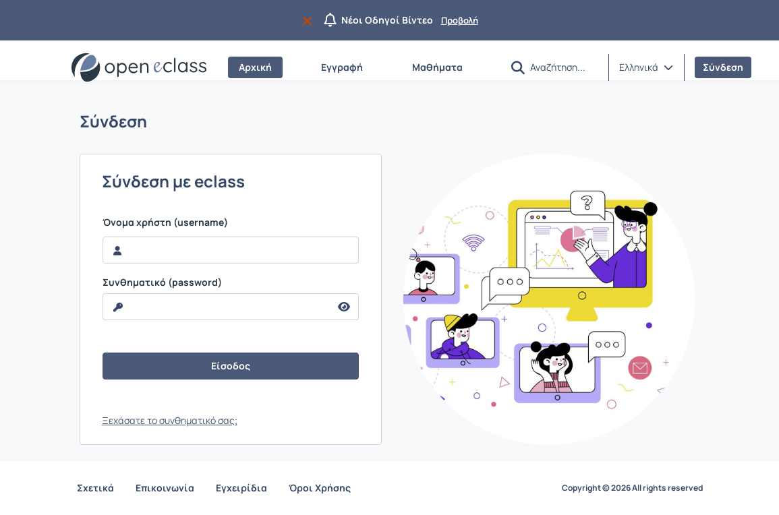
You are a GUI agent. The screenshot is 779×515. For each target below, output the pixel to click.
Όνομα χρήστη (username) (165, 222)
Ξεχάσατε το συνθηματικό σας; (169, 420)
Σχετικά (95, 487)
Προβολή (459, 20)
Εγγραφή (342, 67)
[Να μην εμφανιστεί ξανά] (309, 20)
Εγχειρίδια (241, 487)
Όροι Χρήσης (320, 487)
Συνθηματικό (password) (162, 282)
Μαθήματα (437, 67)
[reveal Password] (216, 306)
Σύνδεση (723, 67)
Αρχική (255, 67)
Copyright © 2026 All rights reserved (632, 488)
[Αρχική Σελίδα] (138, 67)
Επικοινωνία (165, 487)
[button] (518, 67)
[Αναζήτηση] (564, 66)
